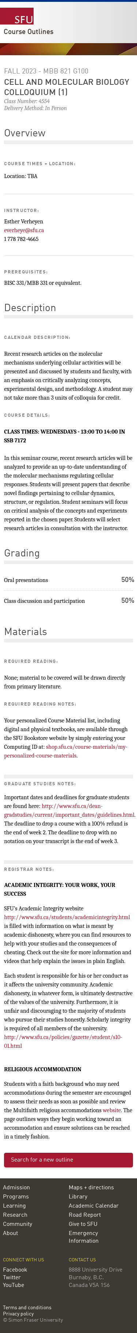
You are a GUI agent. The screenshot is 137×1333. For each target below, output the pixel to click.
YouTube (13, 1285)
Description (30, 308)
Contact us (82, 1260)
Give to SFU (83, 1224)
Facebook (15, 1270)
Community (17, 1224)
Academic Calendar (94, 1206)
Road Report (85, 1215)
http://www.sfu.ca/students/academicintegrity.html (67, 917)
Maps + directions (91, 1188)
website (112, 1110)
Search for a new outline (42, 1160)
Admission (16, 1188)
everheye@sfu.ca (24, 230)
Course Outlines (28, 32)
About (10, 1233)
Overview (24, 134)
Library (78, 1197)
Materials (25, 632)
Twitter (12, 1278)
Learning (14, 1206)
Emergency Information (84, 1237)
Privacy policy (18, 1314)
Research (15, 1215)
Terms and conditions (27, 1308)
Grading (22, 554)
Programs (16, 1197)
